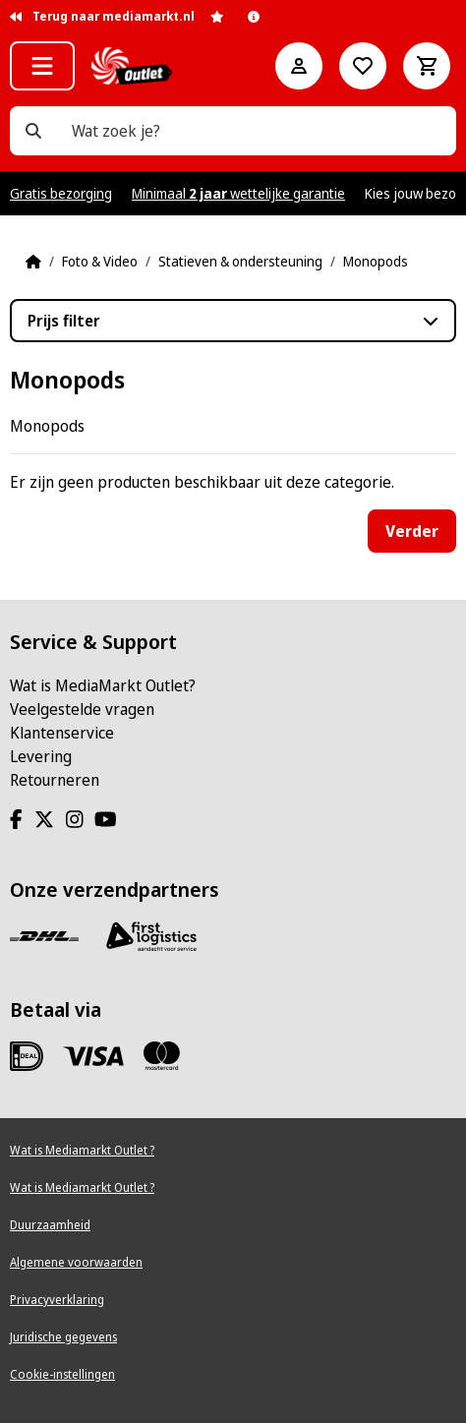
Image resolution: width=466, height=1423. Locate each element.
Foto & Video (100, 261)
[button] (42, 65)
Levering (41, 756)
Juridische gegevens (63, 1337)
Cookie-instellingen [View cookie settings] (62, 1374)
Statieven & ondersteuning (240, 261)
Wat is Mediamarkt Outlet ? (82, 1150)
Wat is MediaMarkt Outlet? (103, 685)
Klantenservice (62, 732)
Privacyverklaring (57, 1299)
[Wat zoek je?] (33, 130)
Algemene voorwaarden (76, 1262)
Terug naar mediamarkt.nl (102, 16)
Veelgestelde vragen (82, 709)
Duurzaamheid (50, 1224)
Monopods (375, 261)
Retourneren (54, 780)
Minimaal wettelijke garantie (238, 193)
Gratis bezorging (61, 193)
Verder (411, 531)
